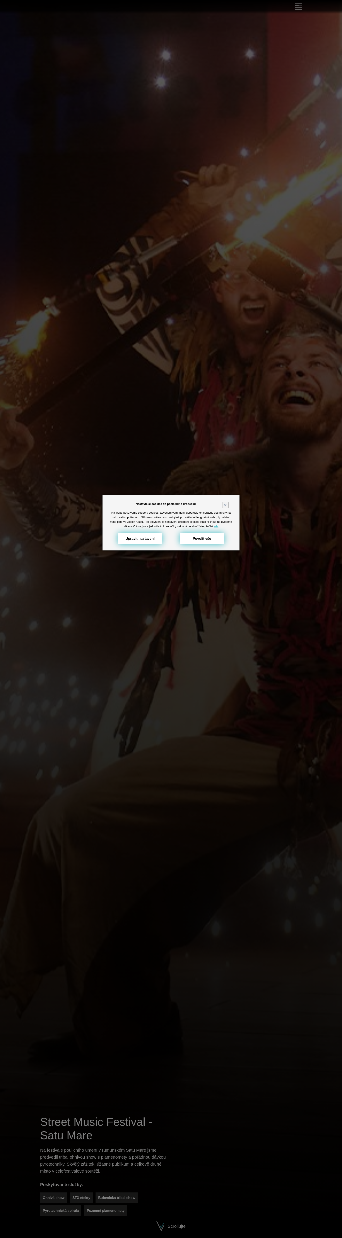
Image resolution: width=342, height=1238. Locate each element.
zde (216, 526)
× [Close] (225, 504)
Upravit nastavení (139, 538)
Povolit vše (202, 538)
